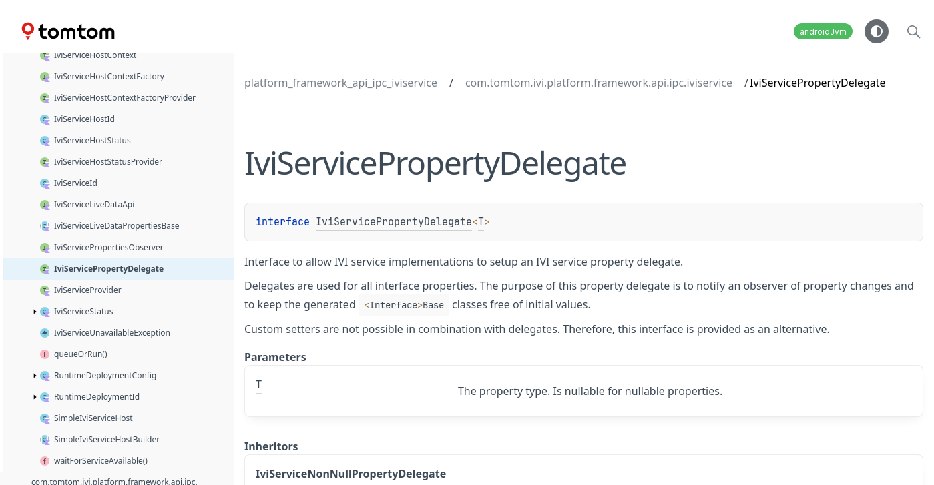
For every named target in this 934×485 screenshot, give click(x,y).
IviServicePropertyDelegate (394, 222)
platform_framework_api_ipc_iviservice (340, 82)
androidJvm (823, 32)
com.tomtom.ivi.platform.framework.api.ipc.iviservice (598, 82)
